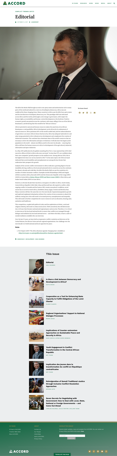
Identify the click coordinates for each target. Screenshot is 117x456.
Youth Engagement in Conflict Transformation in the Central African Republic (62, 349)
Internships (37, 434)
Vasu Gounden (39, 239)
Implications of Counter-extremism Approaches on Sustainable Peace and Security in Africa (63, 332)
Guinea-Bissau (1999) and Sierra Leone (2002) (44, 177)
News (97, 3)
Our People (37, 431)
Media (103, 3)
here (82, 431)
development (30, 239)
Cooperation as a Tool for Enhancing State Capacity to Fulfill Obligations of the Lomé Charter (64, 298)
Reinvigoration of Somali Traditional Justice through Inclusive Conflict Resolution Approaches (65, 383)
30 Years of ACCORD (15, 429)
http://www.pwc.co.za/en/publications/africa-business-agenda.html (40, 233)
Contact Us (37, 429)
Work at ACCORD (39, 436)
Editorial (50, 262)
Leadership (35, 22)
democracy (21, 239)
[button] (114, 3)
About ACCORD (13, 434)
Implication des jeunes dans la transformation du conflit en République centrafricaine (64, 366)
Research (83, 3)
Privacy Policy (38, 438)
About (109, 3)
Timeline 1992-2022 (14, 431)
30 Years (75, 3)
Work (91, 3)
